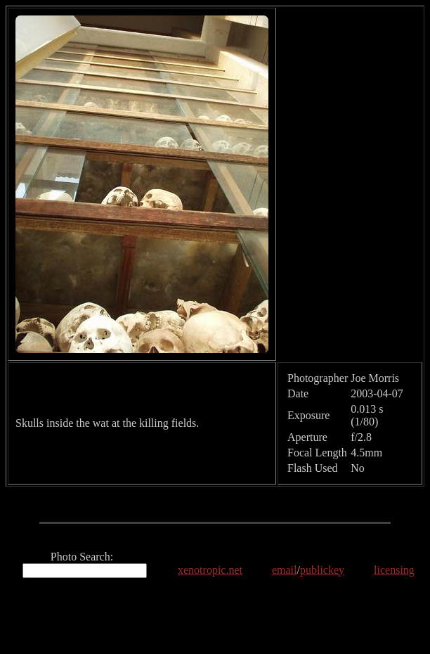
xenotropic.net (210, 570)
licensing (394, 570)
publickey (322, 570)
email (284, 570)
